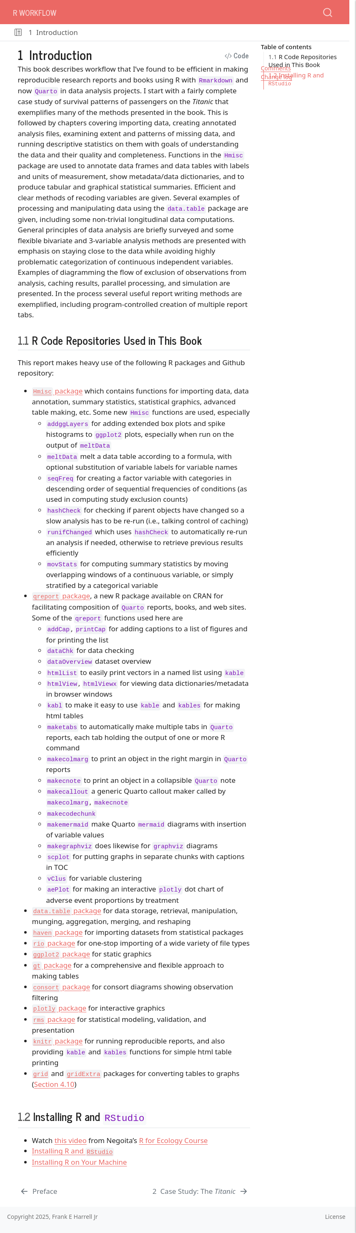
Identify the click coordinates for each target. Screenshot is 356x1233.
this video (71, 1140)
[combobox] (328, 11)
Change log (276, 77)
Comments (276, 68)
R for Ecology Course (173, 1140)
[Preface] (38, 1191)
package (57, 391)
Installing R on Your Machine (79, 1162)
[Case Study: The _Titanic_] (201, 1191)
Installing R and (73, 1151)
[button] (18, 32)
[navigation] (212, 32)
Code (237, 55)
